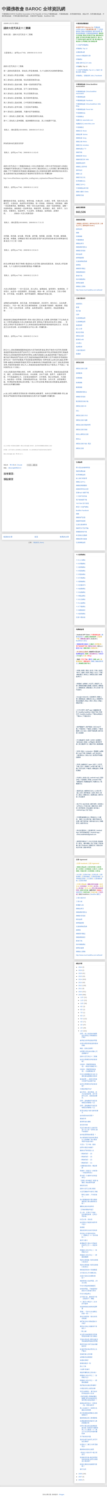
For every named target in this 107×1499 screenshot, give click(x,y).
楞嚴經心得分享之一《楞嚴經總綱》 (88, 1256)
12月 (82, 997)
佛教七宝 (79, 174)
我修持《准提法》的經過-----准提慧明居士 (89, 1171)
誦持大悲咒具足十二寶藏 (88, 1056)
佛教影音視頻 (80, 250)
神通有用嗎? (84, 1360)
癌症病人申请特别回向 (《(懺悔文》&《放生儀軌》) (89, 1235)
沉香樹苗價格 (95, 876)
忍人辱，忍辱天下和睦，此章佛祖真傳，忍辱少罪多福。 (88, 1214)
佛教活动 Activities (82, 145)
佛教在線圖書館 (86, 31)
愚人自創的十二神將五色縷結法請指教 (88, 1409)
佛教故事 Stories (81, 134)
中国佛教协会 (80, 113)
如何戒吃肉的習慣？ (87, 1115)
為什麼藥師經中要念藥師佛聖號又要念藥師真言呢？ (88, 1201)
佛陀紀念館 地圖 (81, 420)
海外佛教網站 (80, 279)
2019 (80, 970)
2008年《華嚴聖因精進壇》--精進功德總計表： (89, 1065)
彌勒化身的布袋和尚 (87, 1206)
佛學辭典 (79, 373)
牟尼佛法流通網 (81, 535)
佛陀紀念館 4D (81, 406)
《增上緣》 (84, 1331)
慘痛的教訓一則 (85, 1363)
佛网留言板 (80, 195)
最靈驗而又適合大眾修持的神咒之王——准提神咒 (88, 1245)
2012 (80, 985)
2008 (80, 1474)
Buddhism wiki (81, 641)
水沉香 (79, 874)
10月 (82, 1003)
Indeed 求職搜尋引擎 (83, 56)
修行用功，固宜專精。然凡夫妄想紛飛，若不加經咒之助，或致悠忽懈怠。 (88, 1095)
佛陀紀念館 (80, 336)
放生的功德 (84, 1125)
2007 (80, 1477)
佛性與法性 (84, 1185)
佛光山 (78, 439)
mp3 (82, 492)
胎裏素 (82, 1227)
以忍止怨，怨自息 (86, 1219)
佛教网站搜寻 (80, 163)
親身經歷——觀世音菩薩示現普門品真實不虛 (88, 1080)
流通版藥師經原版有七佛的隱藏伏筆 (88, 1422)
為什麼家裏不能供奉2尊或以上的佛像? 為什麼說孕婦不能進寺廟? (89, 1139)
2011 (80, 988)
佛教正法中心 (80, 184)
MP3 (80, 585)
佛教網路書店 (80, 272)
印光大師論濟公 (85, 1294)
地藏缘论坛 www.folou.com (85, 124)
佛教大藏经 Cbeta (82, 192)
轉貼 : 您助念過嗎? (86, 1048)
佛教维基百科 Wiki (82, 159)
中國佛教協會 (80, 97)
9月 (81, 1006)
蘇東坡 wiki (80, 339)
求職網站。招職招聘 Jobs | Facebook (89, 75)
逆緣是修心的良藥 (86, 1354)
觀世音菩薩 (80, 332)
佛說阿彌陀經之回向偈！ (88, 1372)
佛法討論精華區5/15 (14, 468)
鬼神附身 (79, 347)
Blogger (61, 1494)
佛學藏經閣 (80, 258)
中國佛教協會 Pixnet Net (84, 109)
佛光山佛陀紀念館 (82, 434)
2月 (81, 1028)
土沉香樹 (90, 878)
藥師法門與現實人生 (87, 1150)
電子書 (78, 311)
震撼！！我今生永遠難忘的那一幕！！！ (88, 1312)
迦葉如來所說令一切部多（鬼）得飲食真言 (88, 1404)
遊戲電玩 (79, 304)
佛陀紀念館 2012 (82, 415)
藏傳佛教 (79, 387)
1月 (81, 1031)
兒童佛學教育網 (81, 261)
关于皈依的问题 (85, 1436)
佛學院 (78, 265)
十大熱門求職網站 (82, 45)
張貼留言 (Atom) (38, 542)
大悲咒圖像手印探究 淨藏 (89, 1191)
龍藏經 (78, 354)
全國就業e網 (80, 52)
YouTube (82, 503)
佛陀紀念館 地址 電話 (83, 444)
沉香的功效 (87, 874)
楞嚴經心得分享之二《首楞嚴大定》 (88, 1251)
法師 (77, 314)
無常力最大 (84, 1240)
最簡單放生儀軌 (85, 1121)
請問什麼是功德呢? (86, 1147)
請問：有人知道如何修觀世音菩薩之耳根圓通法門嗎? (88, 1035)
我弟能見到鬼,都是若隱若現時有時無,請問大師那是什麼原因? (89, 1459)
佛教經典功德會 (81, 539)
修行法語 (83, 1469)
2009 (80, 995)
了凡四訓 (100, 29)
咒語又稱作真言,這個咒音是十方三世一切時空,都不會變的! (89, 1129)
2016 (80, 973)
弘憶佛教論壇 (80, 318)
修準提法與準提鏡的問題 (88, 1040)
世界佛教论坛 (80, 181)
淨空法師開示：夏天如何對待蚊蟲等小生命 (88, 1392)
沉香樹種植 (86, 876)
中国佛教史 (80, 127)
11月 (82, 1000)
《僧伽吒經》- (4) (86, 1153)
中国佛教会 (80, 116)
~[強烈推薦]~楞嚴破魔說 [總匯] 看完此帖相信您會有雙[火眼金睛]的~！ (88, 1398)
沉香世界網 (83, 881)
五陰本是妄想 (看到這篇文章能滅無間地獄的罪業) (89, 1340)
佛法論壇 (79, 254)
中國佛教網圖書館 (92, 33)
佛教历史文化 (80, 177)
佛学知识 (79, 170)
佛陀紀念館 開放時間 (83, 425)
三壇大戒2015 (81, 898)
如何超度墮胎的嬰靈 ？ (88, 1134)
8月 (81, 1009)
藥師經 (78, 31)
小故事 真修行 (85, 1369)
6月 (81, 1016)
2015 (80, 976)
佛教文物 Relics (81, 141)
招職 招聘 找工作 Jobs (84, 63)
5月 (81, 1019)
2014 (80, 979)
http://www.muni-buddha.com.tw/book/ (89, 290)
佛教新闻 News (81, 156)
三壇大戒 (79, 901)
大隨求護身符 (80, 350)
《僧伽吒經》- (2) (86, 1160)
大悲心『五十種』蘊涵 (88, 1144)
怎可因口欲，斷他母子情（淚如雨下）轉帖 (88, 1298)
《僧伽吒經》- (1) (86, 1163)
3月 (81, 1025)
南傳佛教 (79, 382)
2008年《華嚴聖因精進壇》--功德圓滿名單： (88, 1070)
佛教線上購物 (80, 286)
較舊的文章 (64, 537)
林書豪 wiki (80, 905)
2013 (80, 982)
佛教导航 (79, 152)
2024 (80, 967)
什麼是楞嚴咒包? (86, 1089)
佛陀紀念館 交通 (81, 368)
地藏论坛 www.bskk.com (84, 120)
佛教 (77, 233)
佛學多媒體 (96, 31)
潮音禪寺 (79, 892)
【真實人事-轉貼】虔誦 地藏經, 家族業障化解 (89, 1181)
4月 (81, 1022)
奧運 (77, 307)
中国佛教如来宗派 (82, 188)
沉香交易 (95, 874)
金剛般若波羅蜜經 (86, 1357)
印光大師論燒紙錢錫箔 (88, 1286)
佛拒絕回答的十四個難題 (88, 1270)
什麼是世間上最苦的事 (88, 1388)
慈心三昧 (83, 1366)
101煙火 (79, 343)
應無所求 (83, 1118)
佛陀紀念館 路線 (81, 429)
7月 (81, 1012)
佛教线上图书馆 (81, 167)
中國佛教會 (80, 240)
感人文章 (79, 329)
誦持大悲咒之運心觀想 (88, 1188)
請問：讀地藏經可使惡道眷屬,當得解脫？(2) (88, 1101)
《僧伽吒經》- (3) (86, 1156)
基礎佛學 (79, 325)
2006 (80, 1480)
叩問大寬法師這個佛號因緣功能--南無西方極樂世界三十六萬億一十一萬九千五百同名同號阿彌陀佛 (89, 1429)
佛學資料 (79, 229)
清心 (77, 411)
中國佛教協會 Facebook (84, 100)
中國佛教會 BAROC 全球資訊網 (33, 8)
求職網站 (79, 59)
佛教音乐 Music (81, 131)
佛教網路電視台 (81, 247)
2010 (80, 992)
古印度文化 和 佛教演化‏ (88, 1273)
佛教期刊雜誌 (80, 268)
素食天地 (79, 276)
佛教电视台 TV (81, 149)
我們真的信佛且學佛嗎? (88, 1385)
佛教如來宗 (80, 243)
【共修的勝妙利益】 (87, 1209)
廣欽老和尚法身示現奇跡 (88, 1230)
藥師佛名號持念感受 (87, 1449)
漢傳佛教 (79, 236)
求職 (77, 66)
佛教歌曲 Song (81, 138)
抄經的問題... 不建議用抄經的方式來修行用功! (88, 1290)
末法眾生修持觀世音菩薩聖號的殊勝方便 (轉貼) (88, 1335)
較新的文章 (8, 537)
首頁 (36, 537)
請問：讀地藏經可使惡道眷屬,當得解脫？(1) (88, 1106)
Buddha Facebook (82, 510)
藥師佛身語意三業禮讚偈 (88, 1418)
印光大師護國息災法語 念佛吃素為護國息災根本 (89, 1075)
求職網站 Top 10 (81, 48)
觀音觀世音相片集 (82, 401)
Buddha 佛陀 (95, 894)
